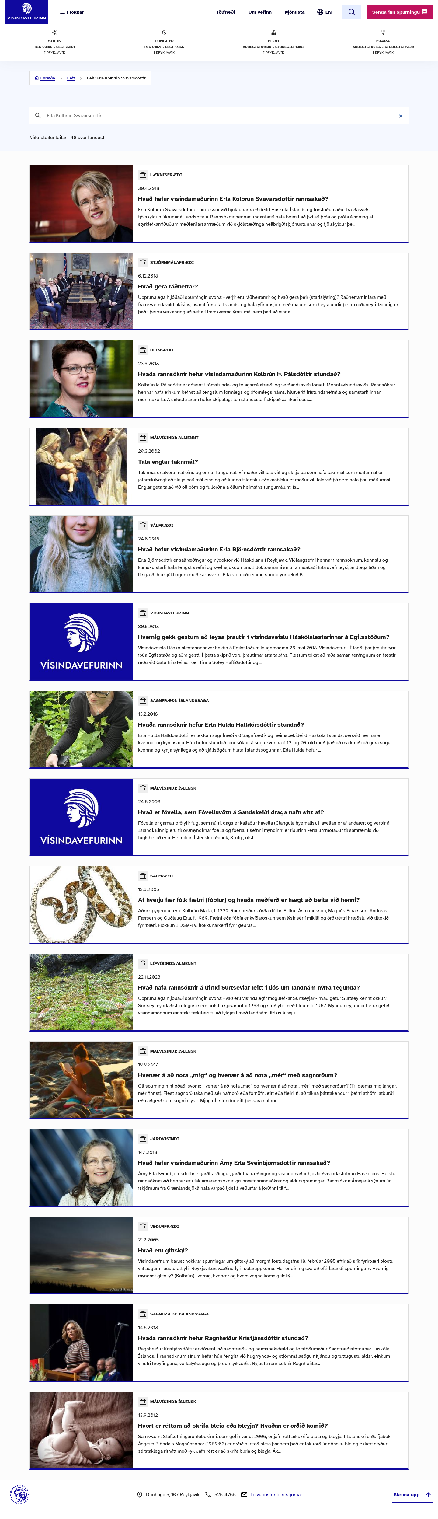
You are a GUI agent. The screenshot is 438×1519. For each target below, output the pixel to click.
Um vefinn (260, 12)
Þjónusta (295, 12)
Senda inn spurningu (400, 12)
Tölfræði (225, 12)
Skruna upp (413, 1494)
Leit (71, 78)
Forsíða (47, 78)
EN (328, 12)
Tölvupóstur (276, 1495)
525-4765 (225, 1495)
